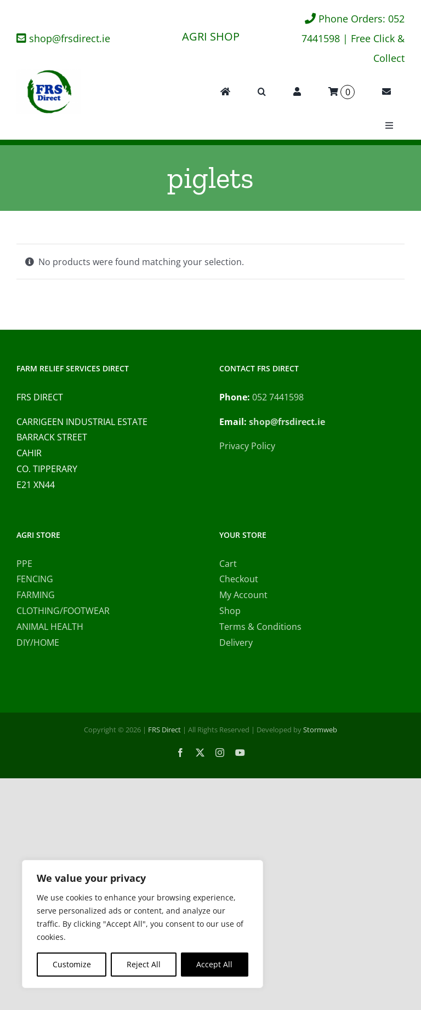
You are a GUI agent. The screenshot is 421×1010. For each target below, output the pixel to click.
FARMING (35, 595)
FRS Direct (164, 729)
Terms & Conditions (260, 627)
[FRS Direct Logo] (48, 73)
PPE (24, 564)
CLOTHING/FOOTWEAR (63, 611)
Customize (72, 964)
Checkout (238, 579)
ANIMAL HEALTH (49, 627)
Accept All (214, 964)
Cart (228, 564)
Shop (230, 611)
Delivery (236, 642)
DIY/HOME (37, 642)
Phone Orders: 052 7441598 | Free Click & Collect (353, 38)
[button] (262, 92)
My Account (243, 595)
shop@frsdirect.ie (69, 38)
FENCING (34, 579)
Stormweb (320, 729)
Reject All (144, 964)
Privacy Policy (247, 446)
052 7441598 (278, 397)
